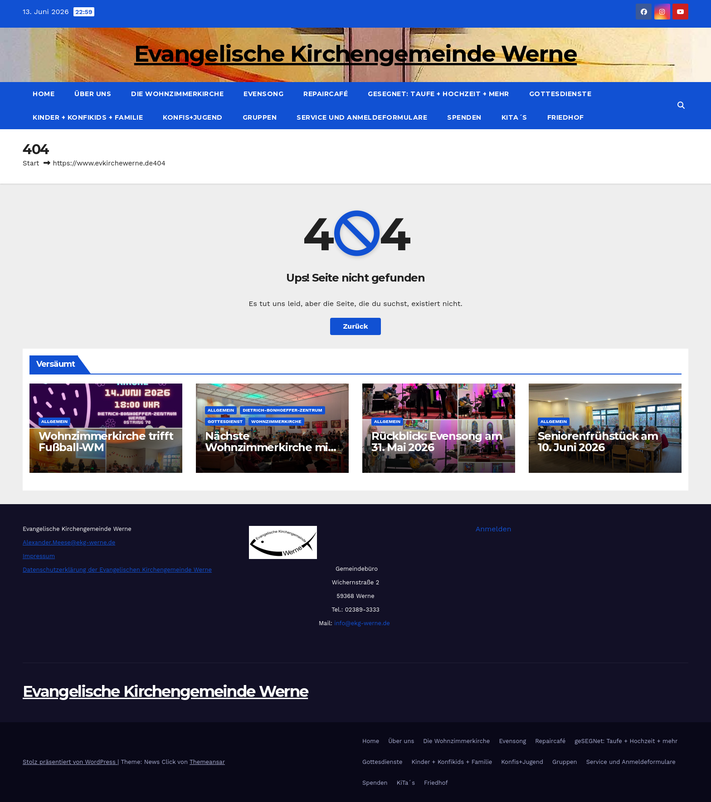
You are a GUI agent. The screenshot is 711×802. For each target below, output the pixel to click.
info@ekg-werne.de (361, 623)
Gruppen (260, 117)
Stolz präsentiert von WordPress (70, 761)
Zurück (355, 326)
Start (31, 163)
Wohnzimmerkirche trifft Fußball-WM (106, 441)
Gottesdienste (560, 94)
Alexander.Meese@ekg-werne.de (69, 542)
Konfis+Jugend (193, 117)
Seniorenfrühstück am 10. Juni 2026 (598, 441)
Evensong (263, 94)
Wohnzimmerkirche (276, 421)
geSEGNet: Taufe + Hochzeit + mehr (438, 94)
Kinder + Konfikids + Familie (88, 117)
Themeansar (207, 761)
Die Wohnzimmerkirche (177, 94)
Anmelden (493, 529)
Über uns (92, 94)
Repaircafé (325, 94)
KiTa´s (514, 117)
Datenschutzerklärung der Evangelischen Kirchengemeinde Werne (117, 569)
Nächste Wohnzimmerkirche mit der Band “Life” (268, 447)
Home (43, 94)
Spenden (464, 117)
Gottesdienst (225, 421)
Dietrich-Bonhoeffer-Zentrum (282, 410)
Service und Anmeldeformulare (362, 117)
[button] (681, 105)
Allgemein (54, 421)
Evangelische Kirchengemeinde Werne (355, 54)
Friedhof (565, 117)
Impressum (39, 556)
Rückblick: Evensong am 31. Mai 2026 (436, 441)
